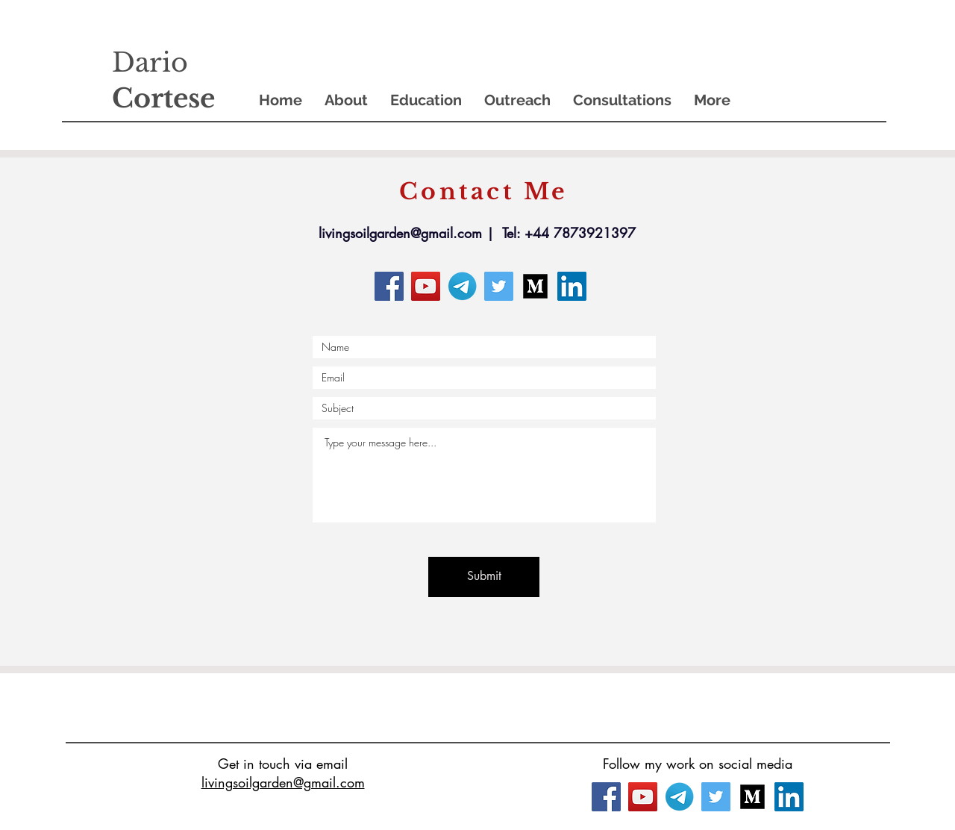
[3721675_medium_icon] (535, 286)
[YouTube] (425, 286)
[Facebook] (389, 286)
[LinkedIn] (571, 286)
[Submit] (483, 577)
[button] (346, 100)
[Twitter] (498, 286)
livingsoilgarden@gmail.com (400, 233)
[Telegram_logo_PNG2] (462, 286)
